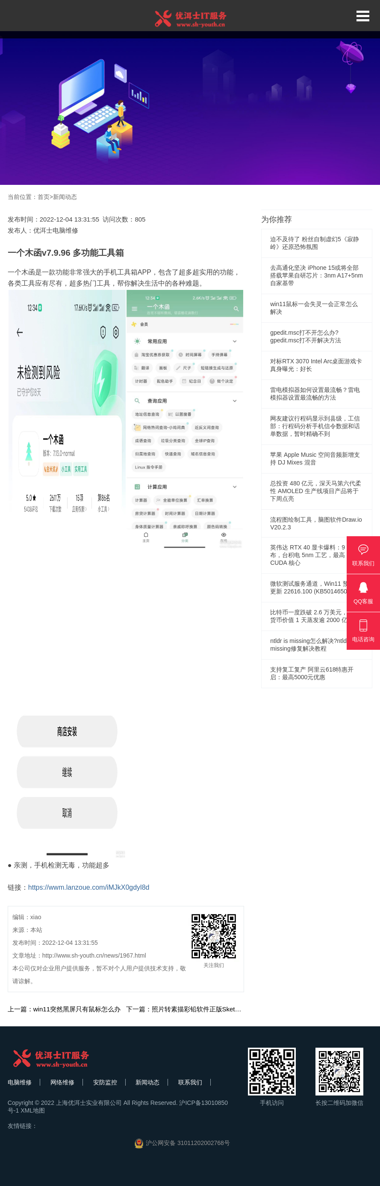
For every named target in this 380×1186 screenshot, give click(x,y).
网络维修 (62, 1082)
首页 (44, 196)
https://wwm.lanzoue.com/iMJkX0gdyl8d (89, 887)
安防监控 (105, 1082)
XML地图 (33, 1110)
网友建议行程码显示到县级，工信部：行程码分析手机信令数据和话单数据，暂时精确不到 (315, 426)
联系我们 (190, 1082)
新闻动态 (65, 196)
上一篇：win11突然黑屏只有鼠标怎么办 (64, 1009)
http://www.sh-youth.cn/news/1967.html (94, 955)
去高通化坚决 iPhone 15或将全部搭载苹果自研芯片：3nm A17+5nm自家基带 (316, 275)
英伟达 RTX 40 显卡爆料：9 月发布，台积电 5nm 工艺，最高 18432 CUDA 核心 (316, 555)
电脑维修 (20, 1082)
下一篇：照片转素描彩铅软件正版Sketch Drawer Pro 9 (203, 1009)
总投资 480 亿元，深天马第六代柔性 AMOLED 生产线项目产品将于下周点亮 (315, 491)
